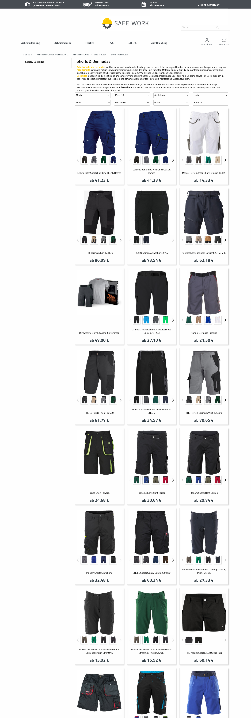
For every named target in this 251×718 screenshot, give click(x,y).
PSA (111, 43)
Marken (89, 43)
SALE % (132, 43)
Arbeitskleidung (30, 43)
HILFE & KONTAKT (208, 5)
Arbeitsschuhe (62, 43)
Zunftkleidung (159, 43)
